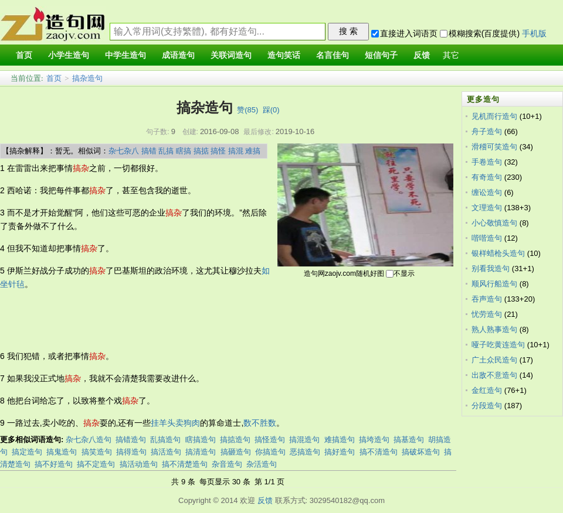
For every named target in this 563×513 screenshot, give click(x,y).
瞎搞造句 (200, 439)
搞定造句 (27, 451)
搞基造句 (409, 439)
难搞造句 (339, 439)
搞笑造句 (97, 451)
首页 (54, 78)
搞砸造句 (236, 451)
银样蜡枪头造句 (498, 253)
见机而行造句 (494, 116)
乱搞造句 (165, 439)
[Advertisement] (213, 320)
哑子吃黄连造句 (498, 344)
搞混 (235, 150)
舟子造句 (487, 131)
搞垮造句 (374, 439)
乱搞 (166, 150)
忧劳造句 (487, 314)
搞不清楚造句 (185, 464)
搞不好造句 (54, 464)
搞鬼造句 (61, 451)
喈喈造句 (487, 238)
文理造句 (487, 207)
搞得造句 (131, 451)
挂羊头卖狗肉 (175, 423)
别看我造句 (491, 268)
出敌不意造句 (494, 375)
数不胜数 (259, 423)
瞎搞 (183, 150)
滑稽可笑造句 (494, 146)
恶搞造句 (305, 451)
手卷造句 (487, 162)
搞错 (149, 150)
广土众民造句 (494, 359)
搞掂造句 (235, 439)
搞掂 (201, 150)
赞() (247, 109)
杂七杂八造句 (88, 439)
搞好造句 (339, 451)
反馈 (265, 500)
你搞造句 (270, 451)
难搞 (252, 150)
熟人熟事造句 (494, 329)
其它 (451, 55)
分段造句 (487, 405)
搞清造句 (200, 451)
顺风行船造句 (494, 283)
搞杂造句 (87, 78)
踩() (271, 109)
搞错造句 (131, 439)
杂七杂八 (123, 150)
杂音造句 (227, 464)
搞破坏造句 (421, 451)
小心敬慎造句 (494, 222)
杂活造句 (261, 464)
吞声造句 (487, 299)
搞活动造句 (139, 464)
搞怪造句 (270, 439)
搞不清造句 (378, 451)
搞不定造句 (96, 464)
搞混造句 (304, 439)
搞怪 (218, 150)
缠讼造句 (487, 192)
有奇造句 (487, 177)
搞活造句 (166, 451)
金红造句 (487, 390)
